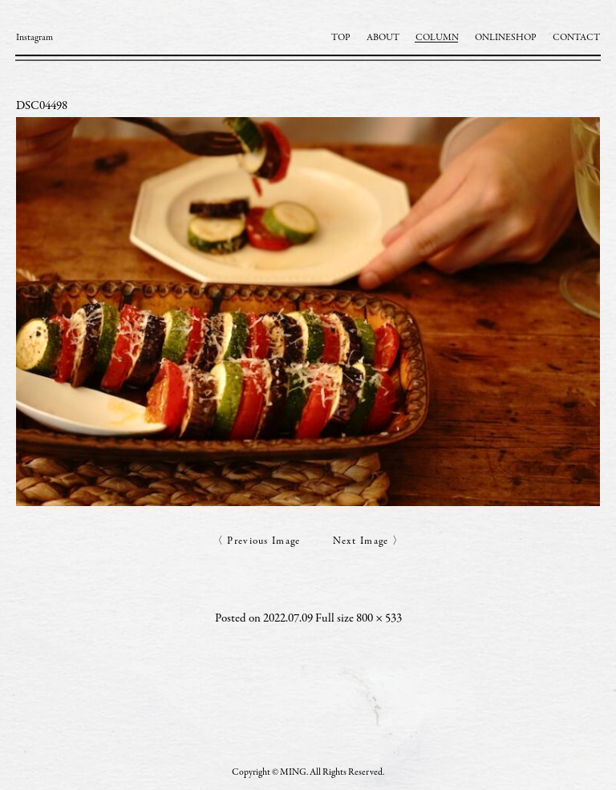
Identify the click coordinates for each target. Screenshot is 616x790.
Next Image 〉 (368, 542)
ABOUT (383, 38)
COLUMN (437, 38)
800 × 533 (379, 619)
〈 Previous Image (257, 542)
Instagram (34, 38)
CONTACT (576, 38)
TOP (341, 38)
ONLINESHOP (506, 38)
